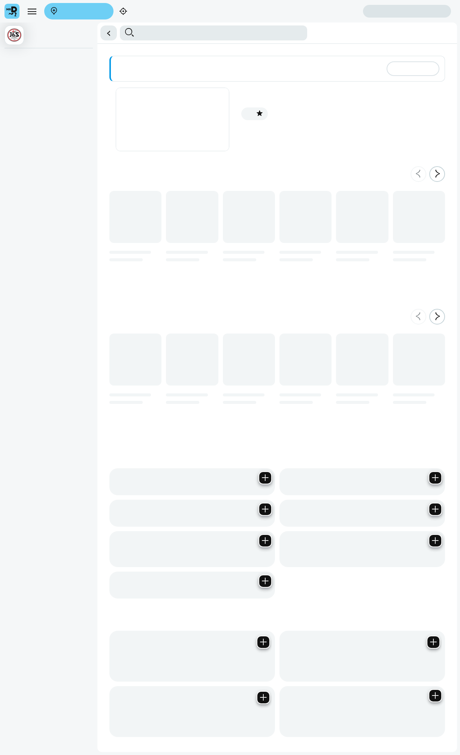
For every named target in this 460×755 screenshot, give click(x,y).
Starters (16, 74)
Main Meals (21, 89)
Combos (17, 135)
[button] (108, 32)
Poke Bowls (21, 166)
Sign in (407, 11)
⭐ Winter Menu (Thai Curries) (42, 59)
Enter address (79, 11)
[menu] (32, 11)
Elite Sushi (19, 151)
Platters (16, 120)
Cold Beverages (26, 182)
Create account (333, 11)
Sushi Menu (21, 105)
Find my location (148, 11)
